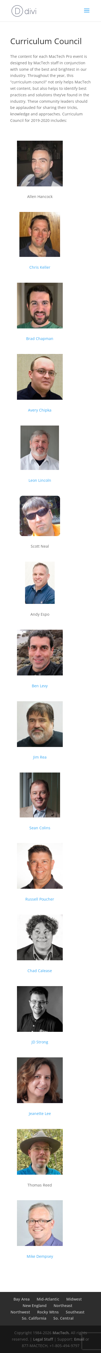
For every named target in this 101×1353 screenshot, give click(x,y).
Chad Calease (39, 970)
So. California (34, 1318)
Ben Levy (40, 685)
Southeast (75, 1312)
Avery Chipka (39, 410)
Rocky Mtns (48, 1312)
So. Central (63, 1318)
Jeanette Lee (40, 1113)
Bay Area (21, 1299)
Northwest (20, 1312)
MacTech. (61, 1332)
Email (79, 1339)
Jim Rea (40, 757)
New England (35, 1305)
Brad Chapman (39, 338)
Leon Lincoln (40, 480)
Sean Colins (39, 827)
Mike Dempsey (40, 1256)
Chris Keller (39, 267)
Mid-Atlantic (48, 1299)
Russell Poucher (39, 899)
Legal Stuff (43, 1339)
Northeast (63, 1305)
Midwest (74, 1299)
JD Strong (40, 1041)
